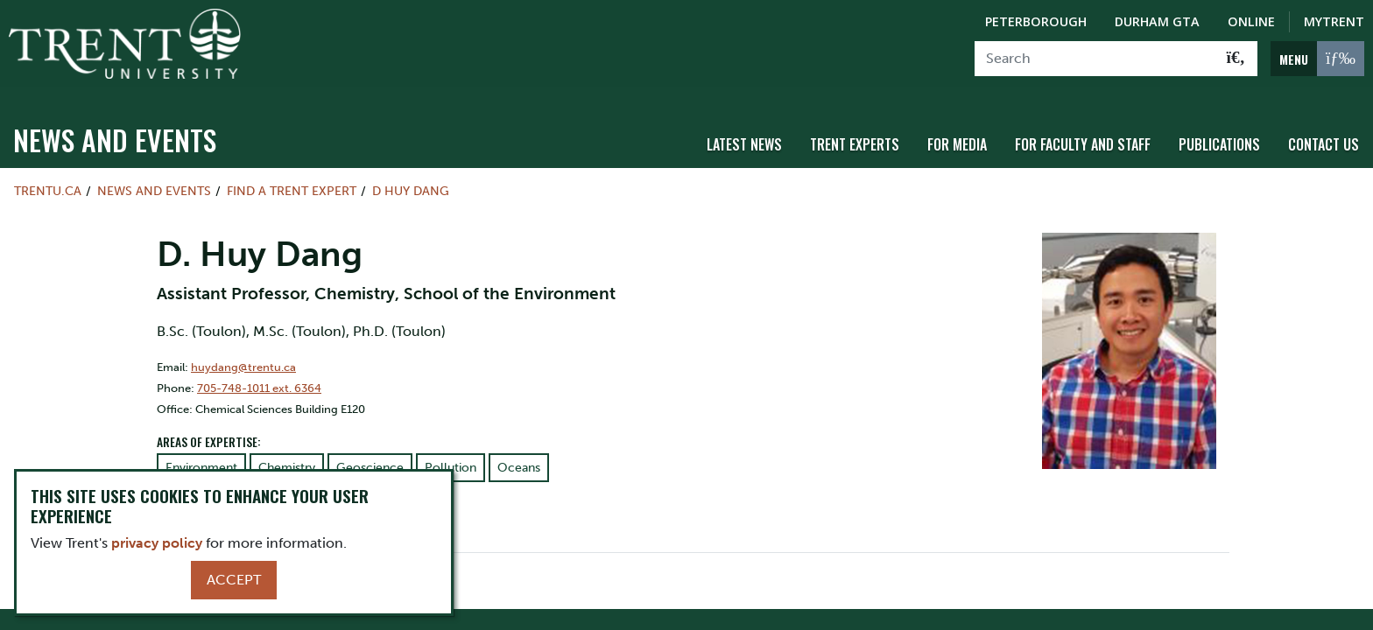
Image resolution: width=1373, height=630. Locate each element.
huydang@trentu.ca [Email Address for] (243, 355)
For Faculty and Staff (1083, 133)
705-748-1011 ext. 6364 (259, 376)
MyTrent (1334, 21)
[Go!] (1236, 58)
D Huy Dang (410, 180)
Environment (201, 457)
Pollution (450, 457)
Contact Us (1323, 133)
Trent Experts (854, 133)
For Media (957, 133)
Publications (1219, 133)
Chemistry (286, 457)
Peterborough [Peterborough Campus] (1036, 21)
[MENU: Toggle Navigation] (1317, 58)
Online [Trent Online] (1251, 21)
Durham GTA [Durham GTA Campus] (1157, 21)
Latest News (744, 133)
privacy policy (156, 543)
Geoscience (370, 457)
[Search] (1095, 58)
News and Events (114, 129)
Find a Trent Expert (291, 180)
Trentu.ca (47, 180)
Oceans (518, 457)
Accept (234, 579)
